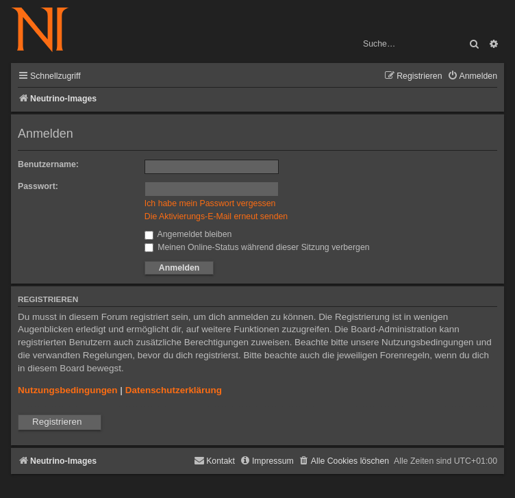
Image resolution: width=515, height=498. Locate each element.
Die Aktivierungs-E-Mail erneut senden (216, 216)
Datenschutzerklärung (173, 390)
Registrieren (56, 421)
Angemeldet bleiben (188, 234)
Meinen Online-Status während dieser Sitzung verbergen (257, 247)
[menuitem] (472, 76)
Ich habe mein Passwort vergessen (210, 203)
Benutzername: (48, 164)
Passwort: (38, 186)
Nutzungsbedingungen (68, 390)
